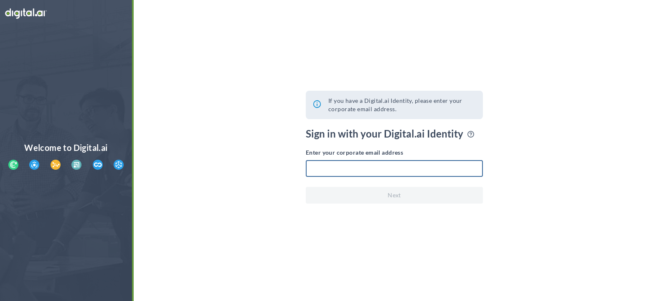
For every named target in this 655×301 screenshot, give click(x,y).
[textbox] (394, 168)
